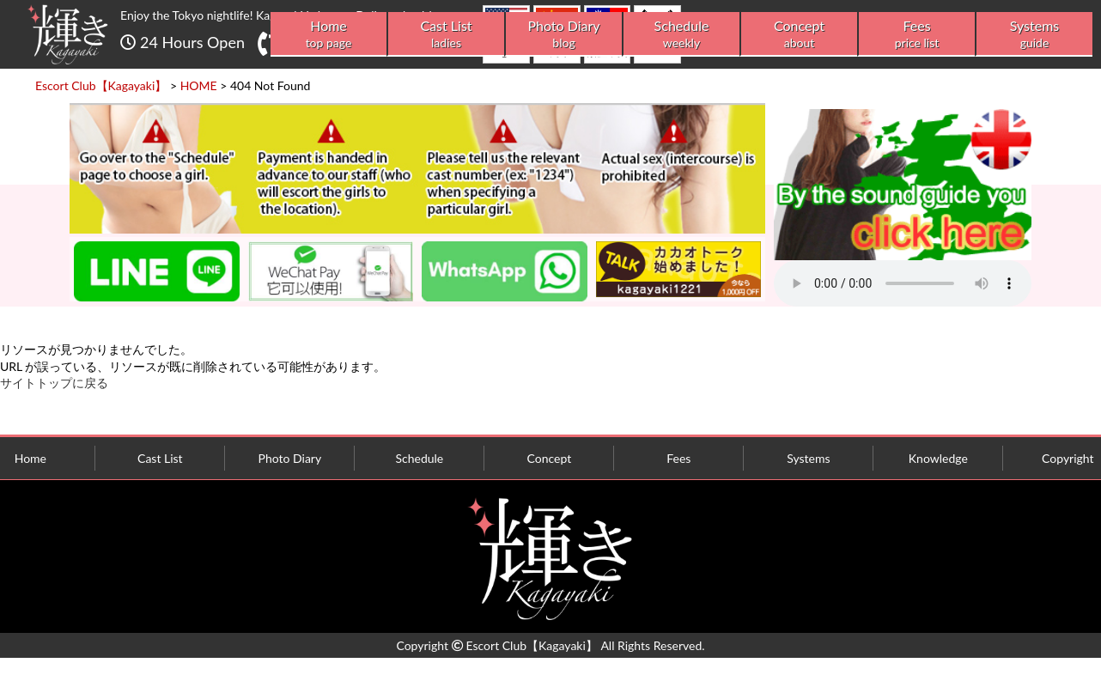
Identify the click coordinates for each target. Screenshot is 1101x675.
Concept (799, 34)
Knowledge (938, 458)
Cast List (446, 34)
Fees (917, 34)
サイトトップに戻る (54, 382)
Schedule (681, 34)
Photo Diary (564, 34)
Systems (1034, 34)
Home (328, 34)
